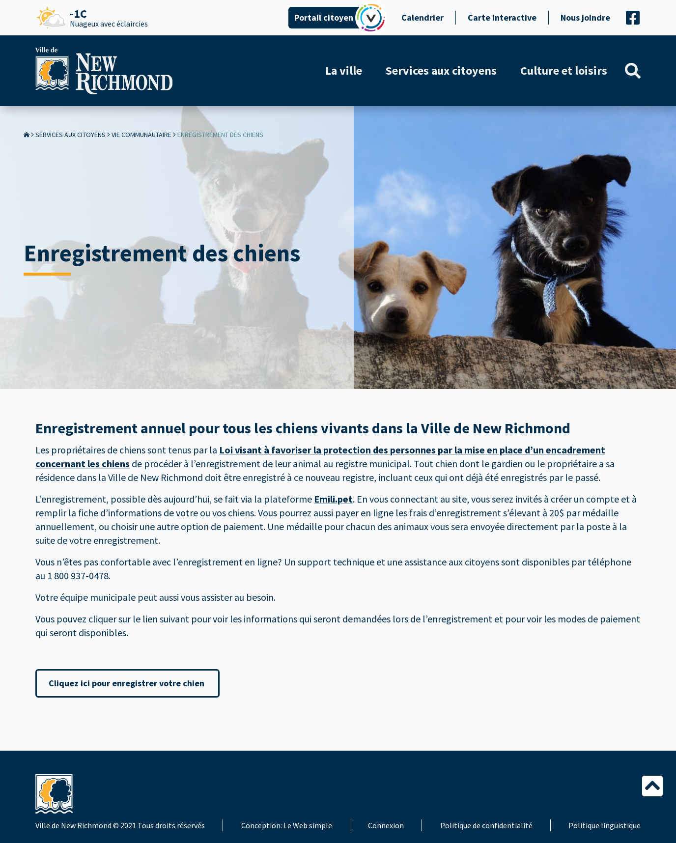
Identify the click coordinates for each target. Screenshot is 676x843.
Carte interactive (502, 17)
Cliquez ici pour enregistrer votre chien (127, 683)
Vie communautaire (141, 134)
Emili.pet (333, 499)
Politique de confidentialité (486, 825)
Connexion (386, 825)
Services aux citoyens (70, 134)
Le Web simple (307, 825)
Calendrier (422, 17)
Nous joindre (585, 17)
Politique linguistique (604, 825)
